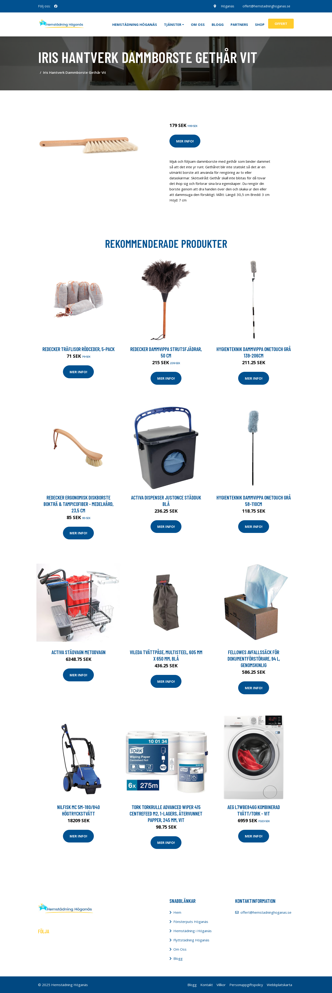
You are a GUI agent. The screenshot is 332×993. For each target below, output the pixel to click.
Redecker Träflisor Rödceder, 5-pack (78, 349)
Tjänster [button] (172, 24)
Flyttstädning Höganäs (191, 940)
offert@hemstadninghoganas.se (266, 6)
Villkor (221, 984)
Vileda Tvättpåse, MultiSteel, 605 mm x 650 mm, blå (166, 655)
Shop (259, 24)
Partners (239, 24)
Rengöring (198, 98)
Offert (281, 23)
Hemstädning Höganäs (134, 24)
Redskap (215, 98)
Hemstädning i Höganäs (192, 930)
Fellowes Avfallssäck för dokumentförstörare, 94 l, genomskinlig (254, 658)
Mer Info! (185, 141)
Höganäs (227, 6)
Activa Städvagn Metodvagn (78, 652)
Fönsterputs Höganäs (190, 921)
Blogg (218, 24)
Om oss (198, 24)
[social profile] (55, 6)
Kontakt (206, 984)
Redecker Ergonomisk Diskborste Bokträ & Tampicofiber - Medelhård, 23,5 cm (78, 503)
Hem (177, 912)
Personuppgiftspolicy (246, 984)
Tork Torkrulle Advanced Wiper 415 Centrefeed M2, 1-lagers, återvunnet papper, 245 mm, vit (166, 813)
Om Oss (180, 949)
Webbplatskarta (279, 984)
